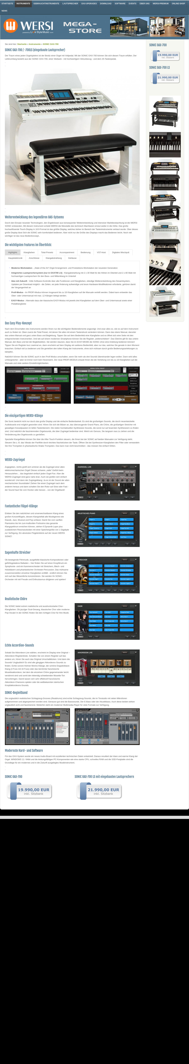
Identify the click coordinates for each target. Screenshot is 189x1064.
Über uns (145, 4)
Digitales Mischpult (120, 252)
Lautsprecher (70, 4)
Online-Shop (178, 4)
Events (132, 4)
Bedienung (85, 252)
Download (105, 4)
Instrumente (23, 4)
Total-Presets (47, 252)
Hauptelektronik (15, 258)
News (4, 11)
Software (120, 4)
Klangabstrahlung (54, 258)
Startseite (7, 4)
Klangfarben (29, 252)
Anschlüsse (34, 258)
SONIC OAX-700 (50, 44)
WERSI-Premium (161, 4)
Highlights (12, 252)
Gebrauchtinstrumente (46, 4)
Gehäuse (72, 258)
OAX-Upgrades (89, 4)
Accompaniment (67, 252)
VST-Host (101, 252)
